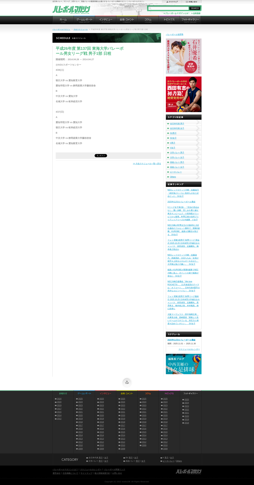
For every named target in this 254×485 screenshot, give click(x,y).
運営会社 (56, 473)
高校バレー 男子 (177, 162)
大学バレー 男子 (177, 152)
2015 (59, 412)
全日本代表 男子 (177, 123)
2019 (59, 405)
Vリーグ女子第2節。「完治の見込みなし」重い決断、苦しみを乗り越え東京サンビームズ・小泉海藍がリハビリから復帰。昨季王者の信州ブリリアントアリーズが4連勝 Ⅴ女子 (183, 213)
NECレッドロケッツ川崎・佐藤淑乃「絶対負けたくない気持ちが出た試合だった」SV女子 (183, 193)
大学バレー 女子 (177, 157)
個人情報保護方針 (102, 473)
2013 (80, 439)
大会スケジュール (81, 29)
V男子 (172, 143)
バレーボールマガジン (61, 29)
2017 (59, 409)
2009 (80, 449)
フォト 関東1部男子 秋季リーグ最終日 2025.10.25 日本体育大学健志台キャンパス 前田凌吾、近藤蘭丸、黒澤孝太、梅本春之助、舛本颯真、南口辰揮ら (183, 302)
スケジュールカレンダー (189, 349)
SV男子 (173, 133)
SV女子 (173, 138)
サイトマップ (86, 473)
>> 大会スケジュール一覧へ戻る (147, 163)
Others (173, 177)
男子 (101, 458)
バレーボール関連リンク (114, 469)
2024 (59, 399)
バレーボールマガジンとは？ (65, 469)
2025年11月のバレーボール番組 (181, 202)
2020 (59, 402)
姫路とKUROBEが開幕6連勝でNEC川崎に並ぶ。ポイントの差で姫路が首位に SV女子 (183, 273)
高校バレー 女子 (177, 167)
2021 (80, 412)
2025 (80, 399)
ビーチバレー (176, 172)
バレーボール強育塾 (174, 34)
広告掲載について (70, 473)
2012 (59, 419)
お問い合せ (117, 473)
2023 (80, 405)
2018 (80, 422)
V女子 (172, 148)
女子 (106, 458)
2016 (80, 429)
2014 (59, 415)
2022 (80, 409)
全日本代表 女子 (177, 128)
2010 (80, 445)
